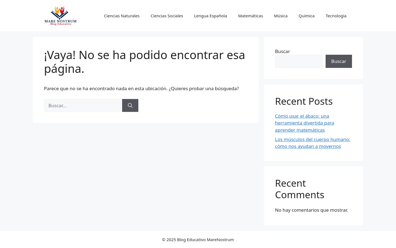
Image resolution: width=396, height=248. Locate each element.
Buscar (282, 51)
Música (281, 15)
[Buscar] (130, 105)
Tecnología (336, 15)
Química (307, 15)
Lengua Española (210, 15)
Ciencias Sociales (167, 15)
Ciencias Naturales (122, 15)
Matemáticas (250, 15)
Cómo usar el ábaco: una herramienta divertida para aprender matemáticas (304, 123)
